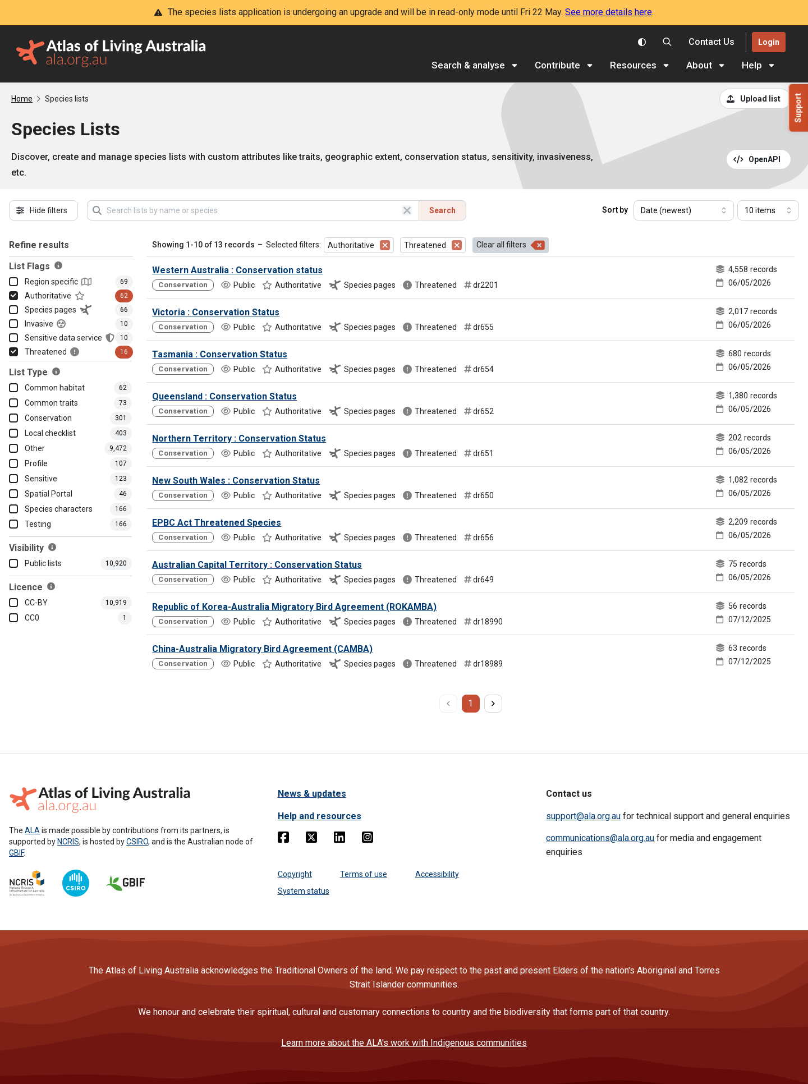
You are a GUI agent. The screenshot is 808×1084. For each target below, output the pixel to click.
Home (22, 98)
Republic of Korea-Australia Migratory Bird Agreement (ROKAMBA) (294, 606)
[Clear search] (407, 210)
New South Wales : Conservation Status (236, 480)
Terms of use (363, 874)
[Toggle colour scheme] (641, 42)
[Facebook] (283, 839)
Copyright (295, 874)
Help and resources (319, 816)
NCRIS (68, 841)
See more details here (608, 12)
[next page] (493, 704)
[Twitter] (311, 839)
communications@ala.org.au (600, 838)
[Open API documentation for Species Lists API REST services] (759, 159)
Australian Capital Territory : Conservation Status (257, 564)
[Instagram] (367, 839)
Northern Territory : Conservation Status (239, 438)
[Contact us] (711, 42)
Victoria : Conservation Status (215, 312)
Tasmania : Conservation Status (219, 354)
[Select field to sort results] (683, 210)
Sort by (615, 209)
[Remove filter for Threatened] (457, 245)
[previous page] (448, 704)
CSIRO (137, 841)
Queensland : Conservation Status (224, 396)
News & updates (312, 793)
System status (303, 891)
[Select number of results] (768, 210)
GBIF (16, 852)
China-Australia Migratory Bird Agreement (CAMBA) (262, 649)
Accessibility (437, 874)
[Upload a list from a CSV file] (755, 99)
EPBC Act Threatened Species (216, 522)
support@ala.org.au (583, 816)
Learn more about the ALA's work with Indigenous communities (404, 1042)
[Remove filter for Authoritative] (385, 245)
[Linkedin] (339, 839)
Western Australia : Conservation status (237, 270)
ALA (32, 830)
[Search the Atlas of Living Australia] (667, 42)
